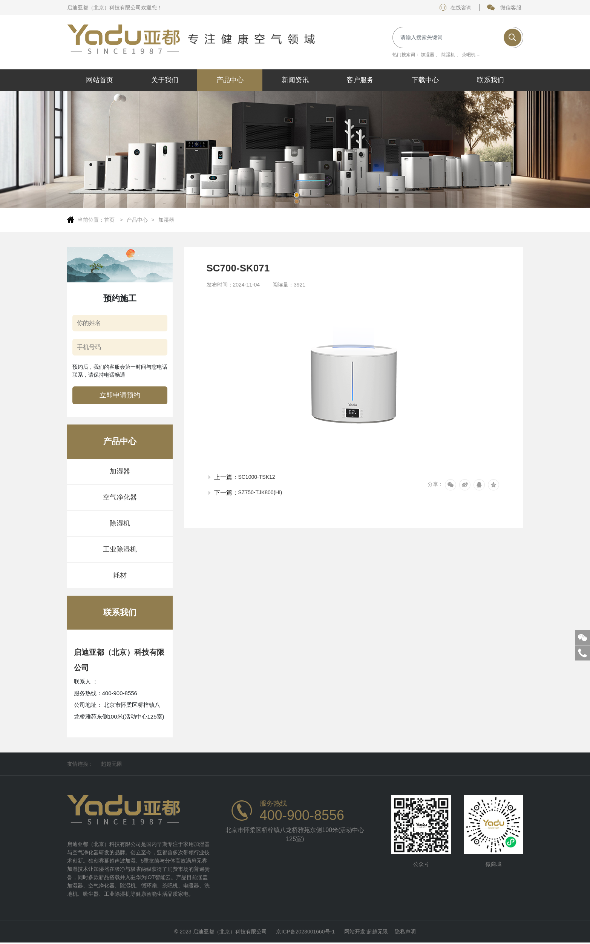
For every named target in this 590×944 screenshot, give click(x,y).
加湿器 (427, 54)
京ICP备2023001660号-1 (305, 932)
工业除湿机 (120, 549)
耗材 (120, 575)
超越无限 (111, 764)
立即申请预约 (120, 395)
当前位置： (91, 220)
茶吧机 (468, 54)
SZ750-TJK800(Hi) (260, 492)
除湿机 (448, 54)
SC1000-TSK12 (256, 477)
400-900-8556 (302, 815)
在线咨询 (455, 7)
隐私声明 (405, 932)
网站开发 (354, 932)
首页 (110, 220)
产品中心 (137, 220)
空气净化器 (120, 497)
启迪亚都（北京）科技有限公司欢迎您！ (114, 8)
